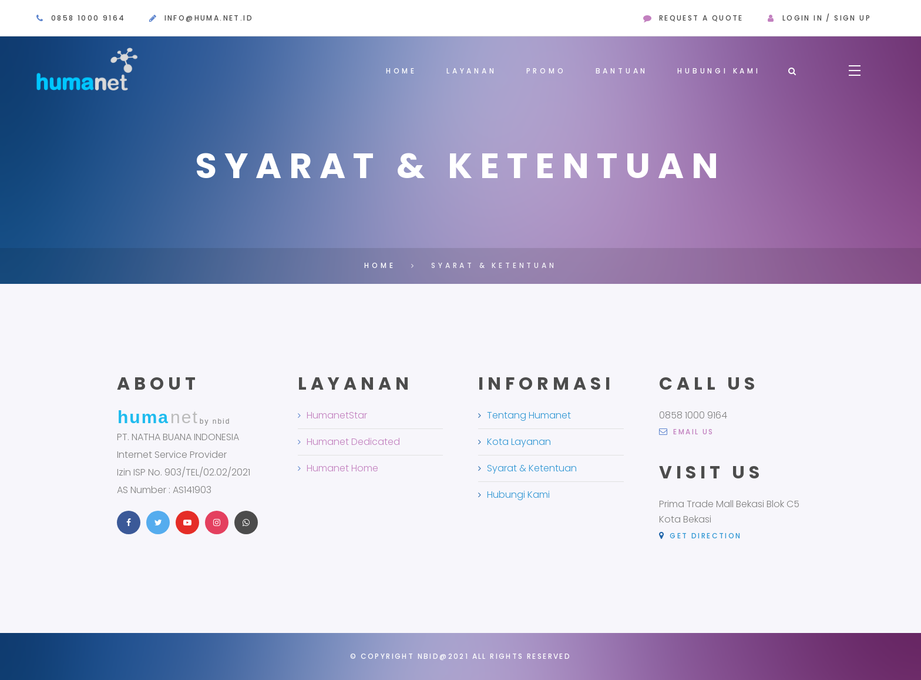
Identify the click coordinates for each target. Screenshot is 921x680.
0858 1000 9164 (88, 18)
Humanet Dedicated (353, 444)
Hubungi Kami (719, 71)
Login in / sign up (826, 18)
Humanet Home (342, 471)
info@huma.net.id (208, 18)
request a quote (701, 18)
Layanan (471, 71)
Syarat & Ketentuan (532, 471)
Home (401, 71)
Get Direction (700, 539)
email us (686, 435)
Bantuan (622, 71)
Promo (546, 71)
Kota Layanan (519, 444)
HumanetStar (337, 418)
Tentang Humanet (529, 418)
